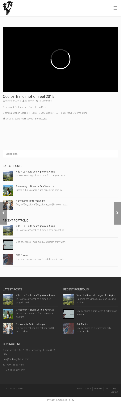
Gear (107, 388)
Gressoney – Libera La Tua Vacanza (35, 186)
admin (31, 101)
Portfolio (98, 388)
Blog (114, 388)
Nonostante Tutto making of (30, 200)
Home (79, 388)
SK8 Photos (22, 255)
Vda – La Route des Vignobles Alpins (35, 171)
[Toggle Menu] (115, 8)
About (88, 388)
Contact (114, 392)
